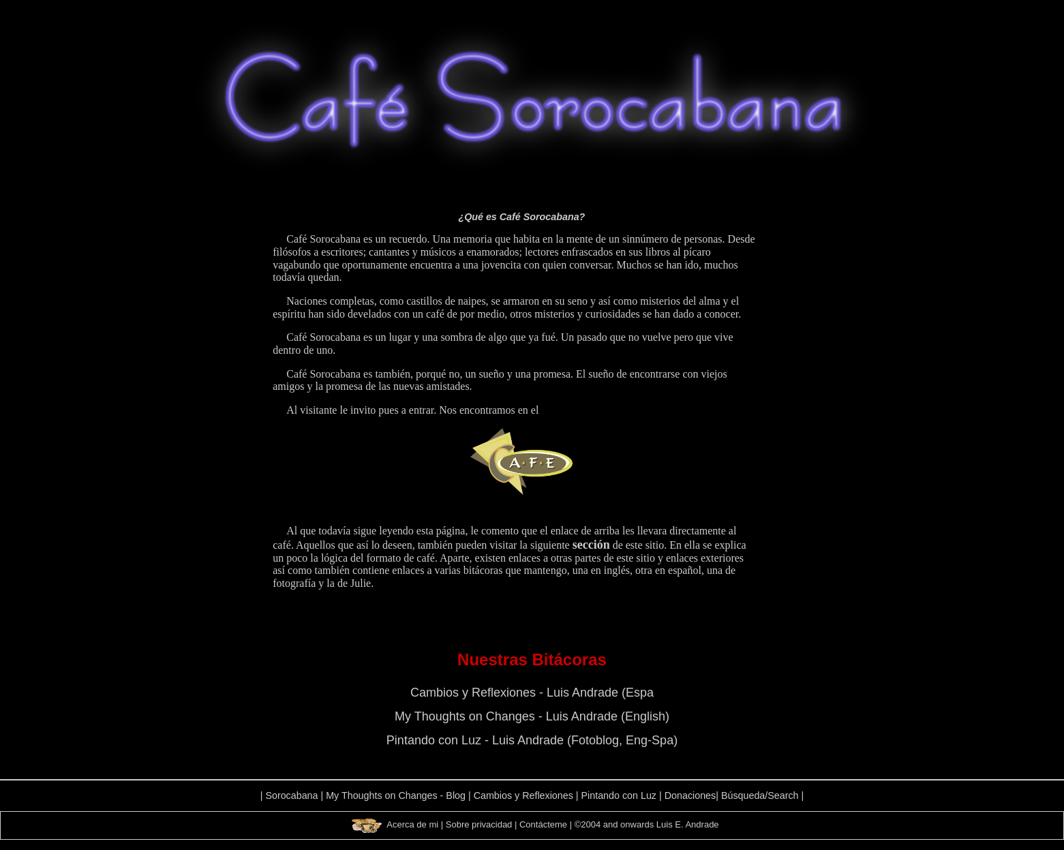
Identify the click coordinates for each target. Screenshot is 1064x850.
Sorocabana (291, 795)
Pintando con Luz (619, 795)
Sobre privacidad (479, 824)
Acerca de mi (412, 824)
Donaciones (690, 795)
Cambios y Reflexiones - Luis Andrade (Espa (532, 692)
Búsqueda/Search (760, 795)
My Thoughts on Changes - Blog (396, 795)
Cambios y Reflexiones (523, 795)
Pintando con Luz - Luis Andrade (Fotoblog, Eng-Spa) (532, 740)
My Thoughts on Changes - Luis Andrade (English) (532, 716)
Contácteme (543, 824)
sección (591, 544)
